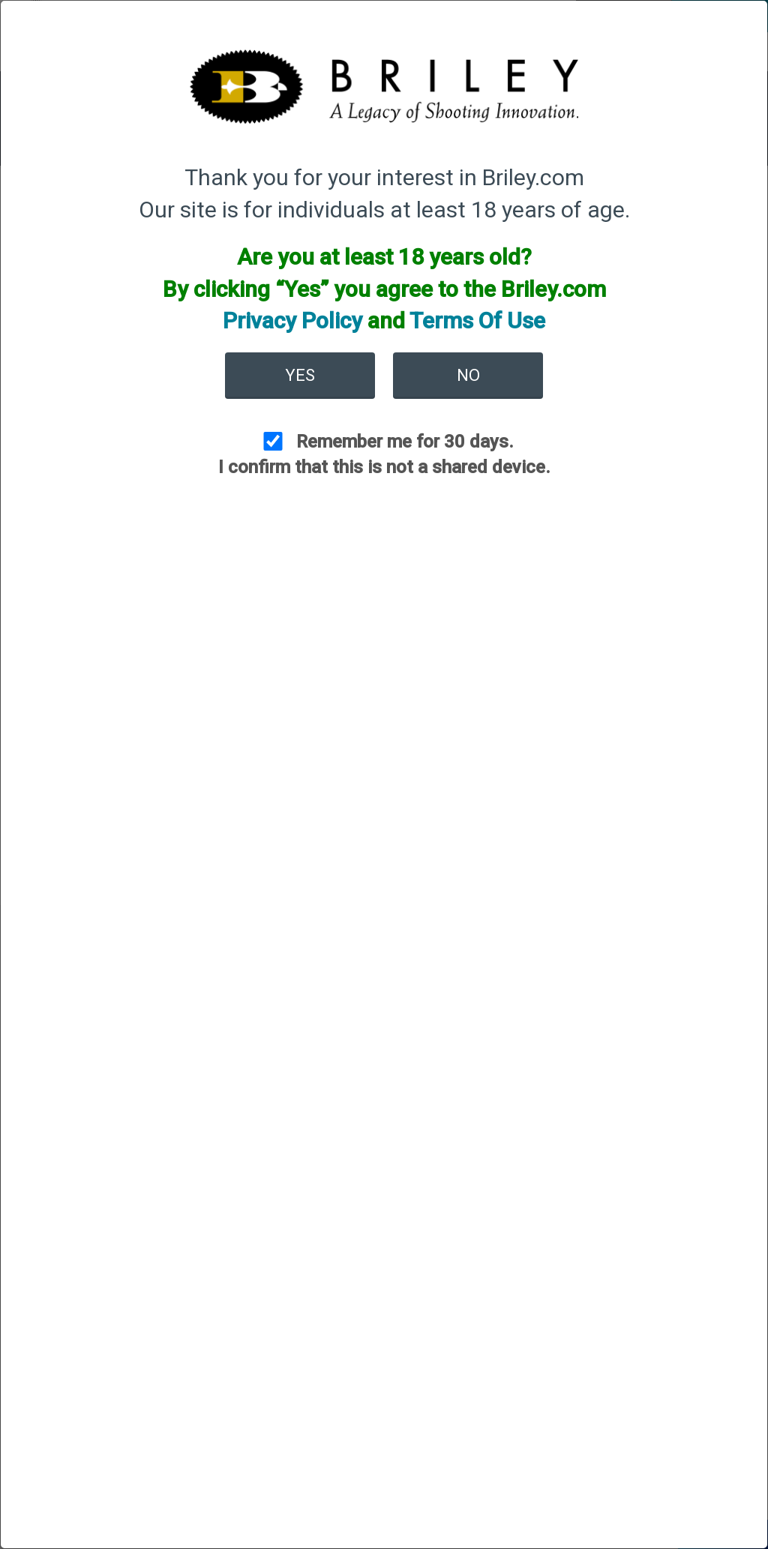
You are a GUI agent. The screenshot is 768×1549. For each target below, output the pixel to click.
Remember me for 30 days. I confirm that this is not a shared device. (384, 454)
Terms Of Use (477, 320)
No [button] (468, 375)
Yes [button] (300, 375)
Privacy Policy (292, 320)
